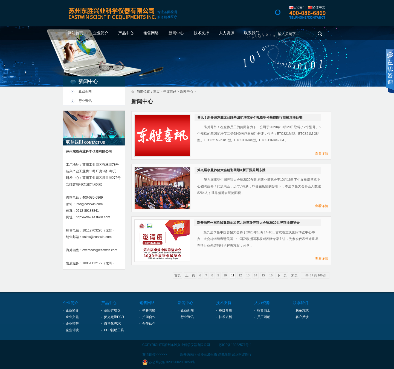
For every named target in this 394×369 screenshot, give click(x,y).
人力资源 (226, 33)
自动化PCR (112, 323)
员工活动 (263, 317)
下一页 (282, 275)
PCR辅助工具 (114, 330)
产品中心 (126, 33)
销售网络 (151, 33)
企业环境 (72, 330)
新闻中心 (176, 33)
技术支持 (201, 33)
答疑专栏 (225, 310)
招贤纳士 (263, 310)
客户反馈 (302, 317)
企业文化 (72, 317)
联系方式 (302, 310)
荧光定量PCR (114, 317)
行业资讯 (85, 101)
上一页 (190, 275)
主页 (156, 91)
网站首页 (75, 33)
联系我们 (251, 33)
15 (263, 275)
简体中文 (316, 7)
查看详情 (321, 153)
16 (271, 275)
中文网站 (169, 91)
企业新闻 (85, 91)
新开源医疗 (188, 354)
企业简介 (100, 33)
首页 (177, 275)
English (296, 7)
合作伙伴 (148, 323)
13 (248, 275)
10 (225, 275)
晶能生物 (224, 354)
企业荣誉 (72, 323)
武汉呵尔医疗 (242, 354)
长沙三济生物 (207, 354)
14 (255, 275)
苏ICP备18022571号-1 (235, 345)
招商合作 (148, 317)
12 (240, 275)
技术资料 (225, 317)
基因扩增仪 (112, 310)
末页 (294, 275)
